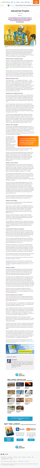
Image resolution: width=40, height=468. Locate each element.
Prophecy (18, 2)
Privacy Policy (27, 461)
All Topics (28, 457)
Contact (19, 457)
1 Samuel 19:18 (26, 198)
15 (26, 171)
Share (20, 15)
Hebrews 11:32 (16, 291)
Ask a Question (9, 457)
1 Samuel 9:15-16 (21, 186)
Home (13, 7)
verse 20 (31, 76)
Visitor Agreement (20, 461)
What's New (17, 5)
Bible (12, 2)
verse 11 (11, 73)
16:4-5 (10, 147)
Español (35, 5)
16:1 (27, 186)
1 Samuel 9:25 (14, 189)
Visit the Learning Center (36, 2)
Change (22, 2)
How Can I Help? (3, 457)
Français (38, 5)
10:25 (19, 189)
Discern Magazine (28, 5)
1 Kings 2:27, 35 (27, 122)
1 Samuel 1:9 (11, 97)
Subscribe (20, 439)
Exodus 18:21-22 (9, 212)
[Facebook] (1, 454)
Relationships (27, 2)
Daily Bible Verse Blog (5, 458)
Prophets (19, 7)
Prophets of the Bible (24, 7)
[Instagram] (5, 454)
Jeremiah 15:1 (13, 292)
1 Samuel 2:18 (30, 100)
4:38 (29, 171)
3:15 (7, 101)
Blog (32, 5)
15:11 (26, 150)
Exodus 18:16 (24, 208)
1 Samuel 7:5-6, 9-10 (15, 258)
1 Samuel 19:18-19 (26, 167)
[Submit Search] (8, 5)
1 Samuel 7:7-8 (22, 150)
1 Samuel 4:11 (19, 242)
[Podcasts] (7, 454)
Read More (13, 367)
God (9, 2)
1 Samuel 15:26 (12, 193)
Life (14, 2)
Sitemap (11, 458)
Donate (25, 5)
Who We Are (21, 5)
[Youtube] (3, 454)
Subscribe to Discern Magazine (8, 439)
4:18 (15, 97)
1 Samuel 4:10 (20, 239)
